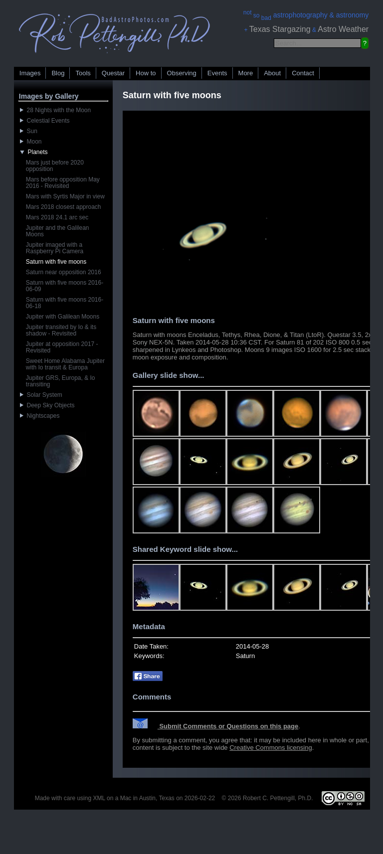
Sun (28, 131)
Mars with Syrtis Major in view (65, 196)
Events (217, 73)
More (245, 73)
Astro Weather (343, 29)
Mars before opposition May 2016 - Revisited (63, 182)
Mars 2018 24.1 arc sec (57, 217)
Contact (303, 73)
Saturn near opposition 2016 (63, 272)
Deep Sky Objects (47, 405)
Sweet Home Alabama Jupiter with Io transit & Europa (65, 364)
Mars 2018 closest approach (63, 206)
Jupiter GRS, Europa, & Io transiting (60, 381)
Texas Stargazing (280, 29)
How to (146, 73)
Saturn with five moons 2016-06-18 (64, 303)
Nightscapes (40, 415)
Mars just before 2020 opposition (55, 165)
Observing (181, 73)
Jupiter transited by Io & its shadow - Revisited (61, 330)
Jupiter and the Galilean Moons (57, 231)
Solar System (41, 394)
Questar (113, 73)
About (272, 73)
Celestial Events (45, 120)
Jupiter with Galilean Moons (62, 316)
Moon (31, 141)
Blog (57, 73)
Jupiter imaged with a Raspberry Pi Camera (54, 248)
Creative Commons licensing (270, 747)
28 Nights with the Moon (55, 110)
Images (30, 73)
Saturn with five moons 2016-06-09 (64, 286)
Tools (82, 73)
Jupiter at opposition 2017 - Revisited (62, 347)
